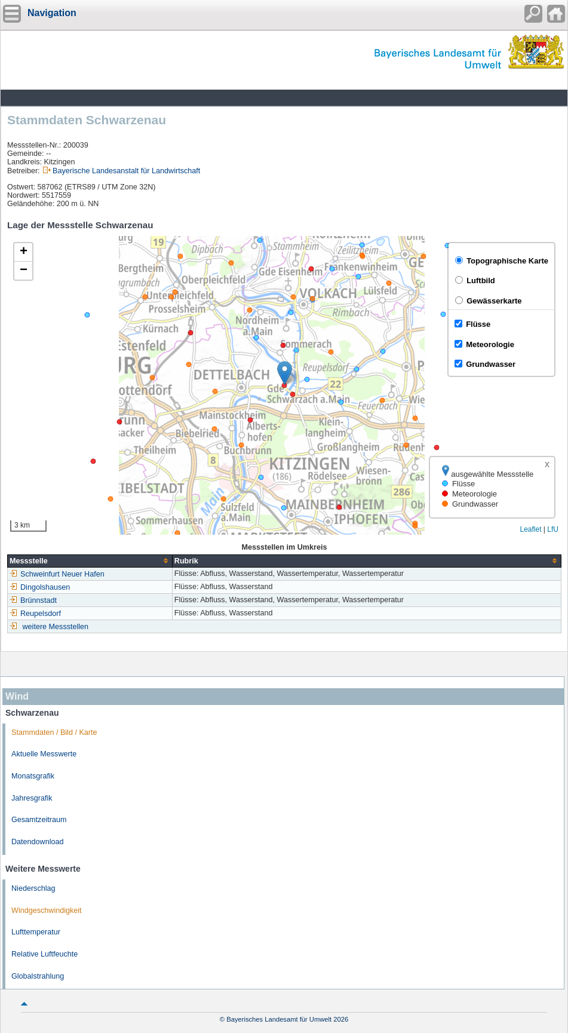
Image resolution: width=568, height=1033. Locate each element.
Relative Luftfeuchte (44, 954)
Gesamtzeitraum (38, 820)
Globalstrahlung (37, 976)
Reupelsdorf (35, 613)
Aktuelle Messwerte (43, 754)
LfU (552, 529)
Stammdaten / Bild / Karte (54, 732)
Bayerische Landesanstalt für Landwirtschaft (126, 171)
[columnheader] (90, 560)
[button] (284, 373)
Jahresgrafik (32, 798)
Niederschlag (33, 888)
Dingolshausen (40, 587)
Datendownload (37, 842)
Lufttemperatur (35, 932)
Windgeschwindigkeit (46, 910)
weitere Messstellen (56, 627)
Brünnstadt (33, 600)
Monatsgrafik (32, 776)
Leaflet (530, 529)
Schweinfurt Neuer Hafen (57, 574)
